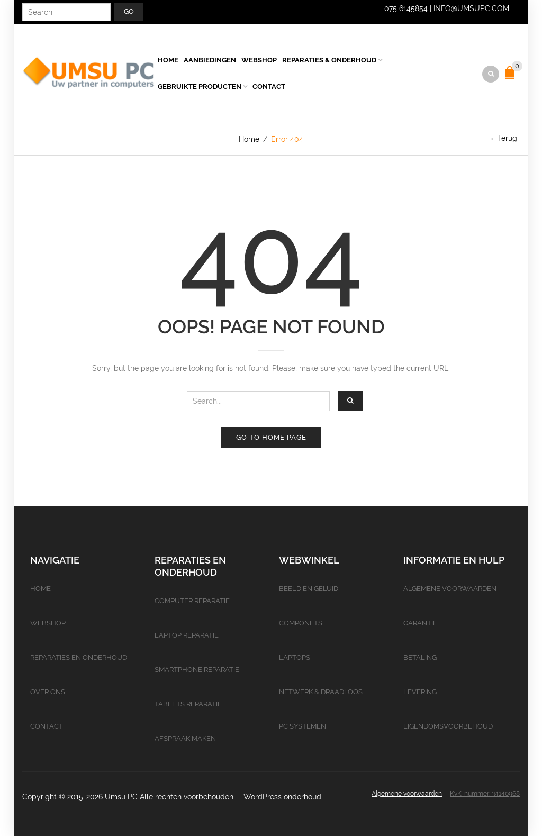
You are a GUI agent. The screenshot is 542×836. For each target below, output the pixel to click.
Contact (268, 86)
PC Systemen (302, 726)
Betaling (420, 657)
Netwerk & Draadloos (321, 692)
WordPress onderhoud (282, 797)
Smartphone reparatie (197, 670)
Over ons (47, 692)
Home (168, 60)
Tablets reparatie (188, 704)
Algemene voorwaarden (449, 589)
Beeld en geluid (308, 589)
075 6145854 (406, 8)
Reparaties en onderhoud (78, 657)
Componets (300, 623)
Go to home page (271, 437)
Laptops (294, 657)
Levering (420, 692)
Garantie (420, 623)
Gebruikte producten (199, 86)
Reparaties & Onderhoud (329, 60)
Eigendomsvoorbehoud (448, 726)
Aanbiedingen (210, 60)
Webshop (259, 60)
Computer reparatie (192, 601)
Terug (507, 138)
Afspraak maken (185, 738)
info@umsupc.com (471, 8)
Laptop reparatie (187, 635)
